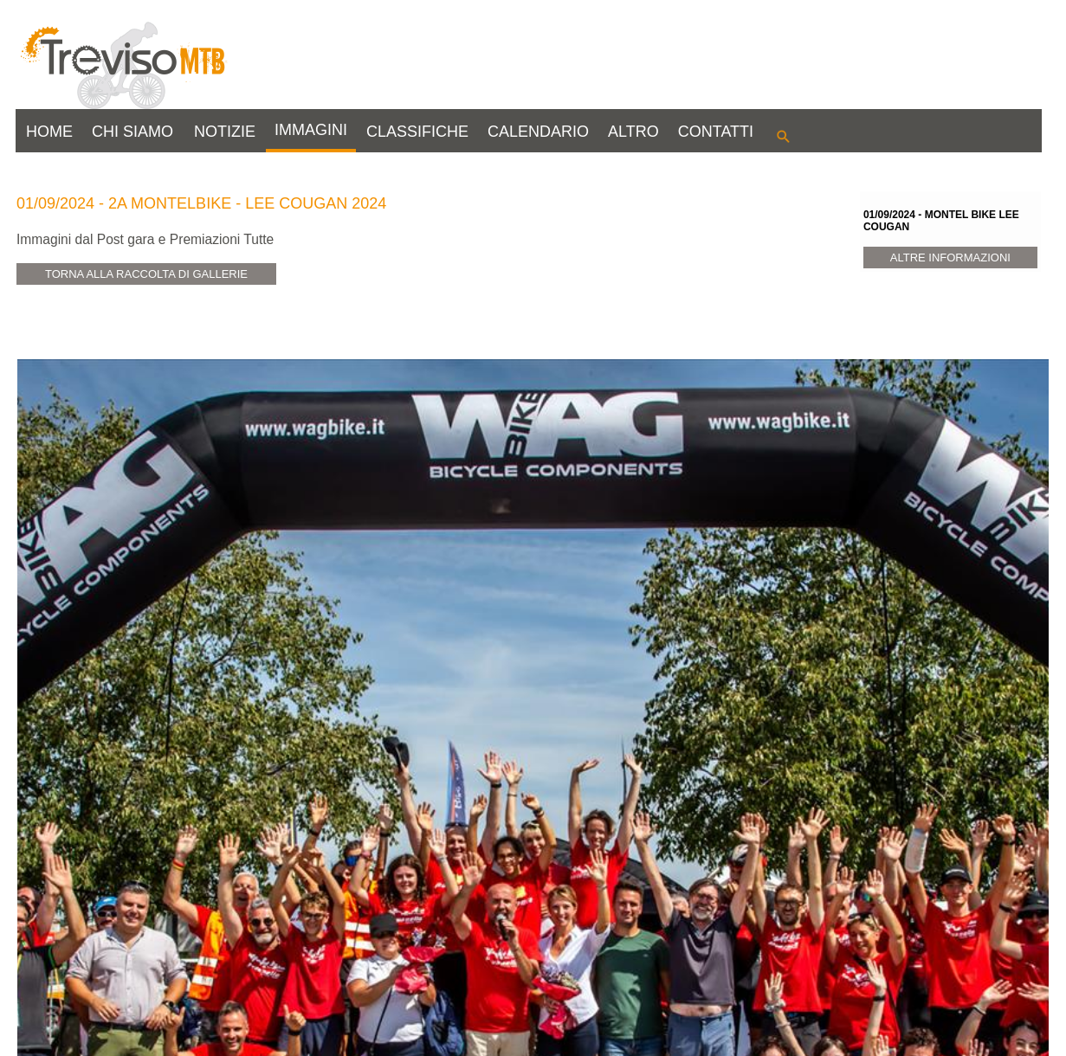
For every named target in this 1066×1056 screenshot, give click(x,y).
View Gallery (86, 958)
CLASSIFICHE (417, 131)
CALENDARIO (538, 131)
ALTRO (633, 131)
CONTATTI (715, 131)
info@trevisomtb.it (379, 1035)
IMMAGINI (311, 129)
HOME (49, 131)
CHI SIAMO (132, 131)
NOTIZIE (224, 131)
